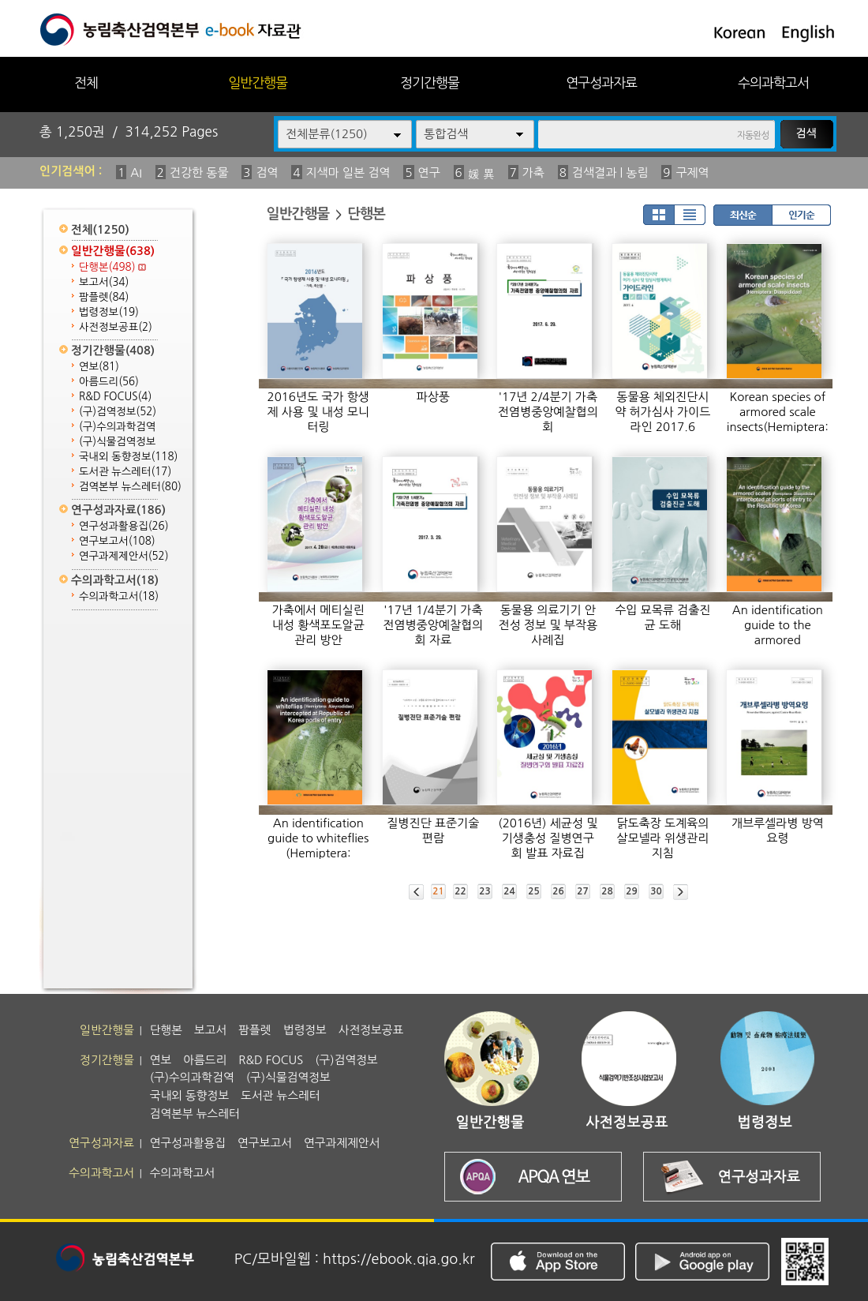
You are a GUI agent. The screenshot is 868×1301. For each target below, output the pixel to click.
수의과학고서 (773, 82)
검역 (267, 172)
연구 (429, 172)
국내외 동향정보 (128, 457)
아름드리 (109, 382)
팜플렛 (104, 297)
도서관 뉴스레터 (125, 472)
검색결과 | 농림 (610, 172)
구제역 (692, 172)
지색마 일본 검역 (348, 172)
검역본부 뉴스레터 (130, 487)
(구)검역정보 (117, 412)
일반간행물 (257, 82)
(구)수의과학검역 (117, 427)
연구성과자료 (601, 82)
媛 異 (481, 174)
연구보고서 (117, 541)
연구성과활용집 (124, 526)
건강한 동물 (199, 172)
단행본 (112, 267)
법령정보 (109, 312)
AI (136, 172)
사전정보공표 (115, 327)
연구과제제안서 (124, 556)
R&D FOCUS (115, 397)
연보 (99, 367)
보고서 (104, 282)
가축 (533, 172)
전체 (86, 82)
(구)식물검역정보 (117, 442)
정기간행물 (429, 82)
